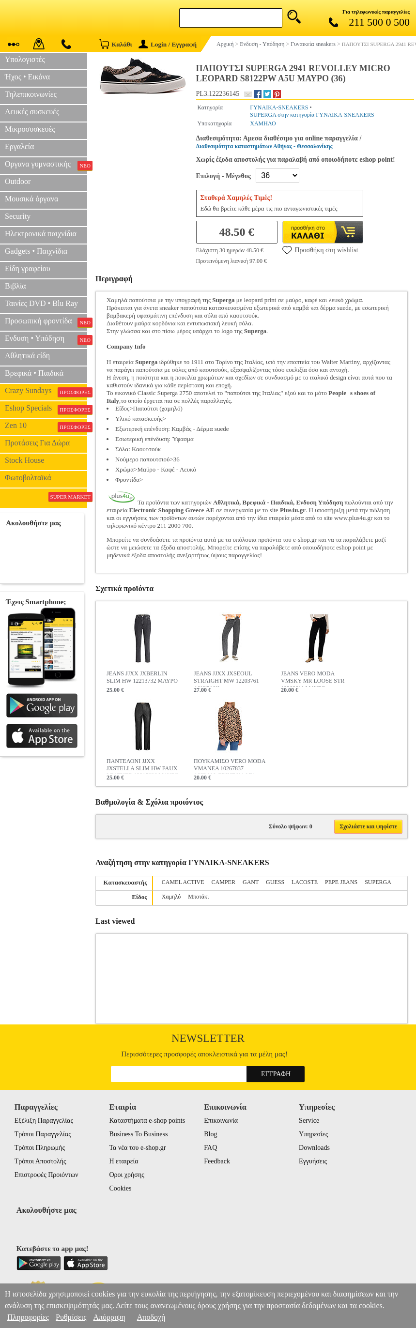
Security (18, 216)
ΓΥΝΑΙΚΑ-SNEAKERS (279, 107)
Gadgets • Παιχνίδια (36, 251)
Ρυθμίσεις (71, 1317)
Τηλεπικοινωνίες (31, 94)
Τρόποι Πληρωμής (40, 1147)
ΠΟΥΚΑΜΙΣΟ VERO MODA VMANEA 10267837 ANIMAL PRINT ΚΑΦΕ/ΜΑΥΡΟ (229, 766)
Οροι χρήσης (126, 1174)
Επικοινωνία (221, 1120)
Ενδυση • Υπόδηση (46, 339)
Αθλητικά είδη (27, 355)
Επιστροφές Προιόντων (46, 1174)
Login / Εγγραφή (168, 44)
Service (309, 1120)
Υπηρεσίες (313, 1134)
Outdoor (18, 181)
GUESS (275, 882)
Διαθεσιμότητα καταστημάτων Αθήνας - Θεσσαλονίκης (264, 146)
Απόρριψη (109, 1317)
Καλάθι (115, 43)
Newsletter (208, 1038)
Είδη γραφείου (27, 268)
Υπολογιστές (25, 59)
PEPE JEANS (341, 882)
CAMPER (223, 882)
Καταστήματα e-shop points (147, 1120)
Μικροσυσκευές (30, 129)
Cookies (120, 1188)
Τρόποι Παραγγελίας (43, 1134)
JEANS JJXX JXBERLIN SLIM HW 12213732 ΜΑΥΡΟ (142, 677)
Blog (210, 1134)
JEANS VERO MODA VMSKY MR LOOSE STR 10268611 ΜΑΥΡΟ (312, 678)
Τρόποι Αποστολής (40, 1161)
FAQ (210, 1147)
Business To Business (138, 1134)
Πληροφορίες (28, 1317)
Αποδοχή (151, 1317)
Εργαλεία (19, 146)
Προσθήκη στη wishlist (320, 249)
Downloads (314, 1147)
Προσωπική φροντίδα (46, 322)
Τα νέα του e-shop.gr (137, 1147)
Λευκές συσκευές (32, 111)
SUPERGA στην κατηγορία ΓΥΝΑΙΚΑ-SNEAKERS (312, 114)
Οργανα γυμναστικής (46, 165)
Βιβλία (15, 286)
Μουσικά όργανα (31, 199)
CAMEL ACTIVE (183, 882)
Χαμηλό (171, 896)
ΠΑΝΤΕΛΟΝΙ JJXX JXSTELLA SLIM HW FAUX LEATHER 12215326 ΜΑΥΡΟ (143, 766)
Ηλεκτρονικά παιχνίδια (41, 233)
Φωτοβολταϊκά (28, 477)
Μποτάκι (198, 896)
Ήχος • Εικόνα (27, 77)
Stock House (24, 460)
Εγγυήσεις (313, 1161)
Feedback (217, 1161)
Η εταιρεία (123, 1161)
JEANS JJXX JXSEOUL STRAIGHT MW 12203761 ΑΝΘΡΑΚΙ (226, 678)
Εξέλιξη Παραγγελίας (44, 1120)
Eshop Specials (46, 409)
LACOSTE (305, 882)
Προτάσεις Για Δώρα (37, 443)
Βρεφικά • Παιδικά (34, 373)
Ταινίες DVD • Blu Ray (41, 303)
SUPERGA (378, 882)
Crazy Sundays (46, 391)
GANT (251, 882)
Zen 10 (46, 426)
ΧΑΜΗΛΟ (263, 123)
